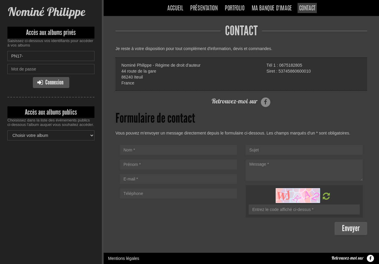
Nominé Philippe (46, 11)
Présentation (204, 9)
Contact (307, 9)
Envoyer (351, 228)
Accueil (175, 9)
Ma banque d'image (272, 9)
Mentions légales (123, 258)
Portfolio (234, 9)
